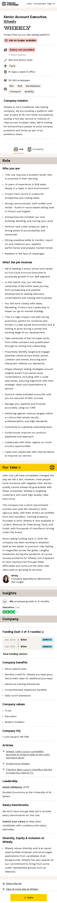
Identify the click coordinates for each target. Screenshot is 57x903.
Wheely (10, 21)
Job (18, 149)
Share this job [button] (12, 883)
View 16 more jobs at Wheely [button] (20, 889)
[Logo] (10, 4)
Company (35, 149)
